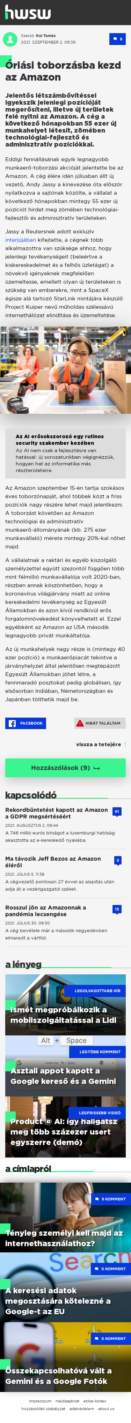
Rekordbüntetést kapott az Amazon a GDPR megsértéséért (56, 813)
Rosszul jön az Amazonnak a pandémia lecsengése (45, 911)
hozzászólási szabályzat (43, 1409)
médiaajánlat (67, 1401)
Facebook (26, 723)
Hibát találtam (98, 723)
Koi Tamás (46, 35)
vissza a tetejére (98, 744)
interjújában (20, 240)
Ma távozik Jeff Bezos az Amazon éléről (53, 862)
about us (106, 1409)
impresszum (40, 1401)
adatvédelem (82, 1409)
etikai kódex (94, 1401)
